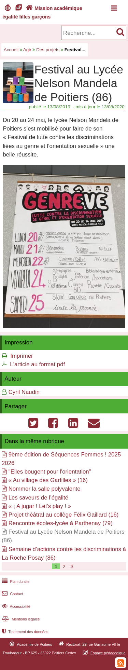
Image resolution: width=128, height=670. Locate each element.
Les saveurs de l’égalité (38, 497)
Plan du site (15, 581)
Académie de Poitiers (34, 644)
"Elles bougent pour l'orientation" (50, 471)
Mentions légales (20, 619)
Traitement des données (24, 632)
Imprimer (21, 356)
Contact (12, 594)
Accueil (11, 49)
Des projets (47, 49)
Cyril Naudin (24, 392)
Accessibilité (15, 606)
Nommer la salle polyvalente (45, 489)
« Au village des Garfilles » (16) (48, 480)
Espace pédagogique (108, 653)
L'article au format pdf (37, 364)
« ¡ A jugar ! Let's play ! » (40, 506)
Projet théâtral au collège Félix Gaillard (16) (64, 514)
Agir (27, 49)
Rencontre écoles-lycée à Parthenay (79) (61, 523)
